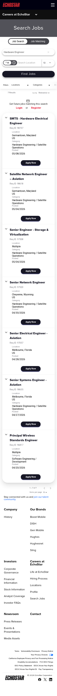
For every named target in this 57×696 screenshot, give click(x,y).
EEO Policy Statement (23, 666)
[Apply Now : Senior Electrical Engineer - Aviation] (31, 368)
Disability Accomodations (28, 662)
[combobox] (25, 52)
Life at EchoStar (39, 572)
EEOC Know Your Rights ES (26, 669)
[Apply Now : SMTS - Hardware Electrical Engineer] (31, 162)
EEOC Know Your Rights (43, 666)
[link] (28, 141)
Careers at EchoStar (16, 14)
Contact (35, 614)
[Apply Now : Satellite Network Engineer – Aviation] (31, 218)
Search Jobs (37, 598)
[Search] (28, 74)
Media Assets (12, 638)
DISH (33, 523)
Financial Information (10, 581)
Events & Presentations (12, 630)
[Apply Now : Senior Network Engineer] (31, 321)
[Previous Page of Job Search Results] (44, 488)
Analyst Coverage (14, 596)
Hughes (34, 537)
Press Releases (13, 621)
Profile (34, 592)
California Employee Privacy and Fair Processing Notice (31, 658)
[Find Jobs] (28, 74)
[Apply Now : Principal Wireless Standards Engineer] (31, 476)
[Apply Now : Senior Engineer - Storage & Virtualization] (31, 271)
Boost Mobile (38, 517)
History (8, 517)
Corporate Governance (11, 571)
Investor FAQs (12, 603)
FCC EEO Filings (46, 662)
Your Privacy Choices (39, 655)
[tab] (18, 41)
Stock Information (14, 589)
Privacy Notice (47, 651)
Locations (35, 585)
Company (10, 509)
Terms (16, 651)
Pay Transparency (46, 669)
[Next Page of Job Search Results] (50, 488)
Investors (10, 561)
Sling (33, 550)
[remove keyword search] (48, 52)
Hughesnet (36, 543)
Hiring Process (38, 578)
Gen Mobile (37, 530)
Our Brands (38, 509)
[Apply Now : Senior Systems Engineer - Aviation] (31, 424)
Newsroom (11, 614)
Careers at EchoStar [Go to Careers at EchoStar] (37, 563)
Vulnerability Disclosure (30, 651)
